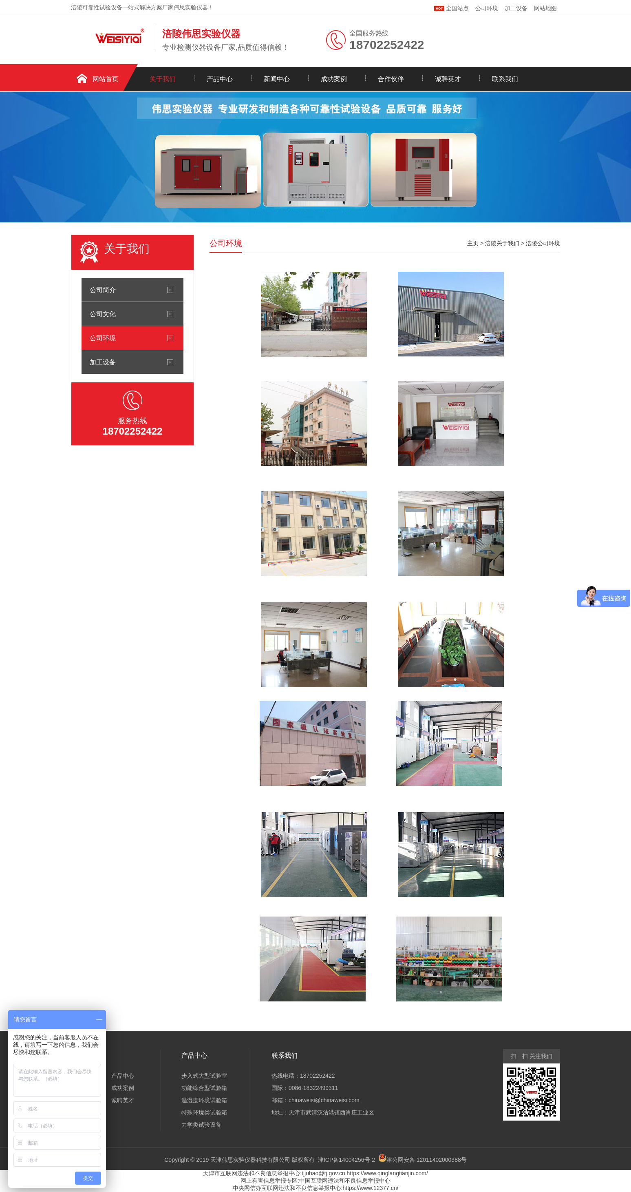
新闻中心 (277, 78)
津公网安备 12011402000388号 (426, 1159)
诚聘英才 (448, 78)
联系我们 (505, 78)
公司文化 (103, 313)
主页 (473, 243)
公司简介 (103, 289)
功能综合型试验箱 (204, 1088)
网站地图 (545, 8)
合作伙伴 (391, 78)
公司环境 (486, 8)
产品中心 (220, 78)
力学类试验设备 (201, 1124)
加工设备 (516, 8)
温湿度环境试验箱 (204, 1100)
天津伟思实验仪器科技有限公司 (250, 1159)
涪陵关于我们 (502, 243)
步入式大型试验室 (204, 1075)
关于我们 (163, 78)
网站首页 (106, 78)
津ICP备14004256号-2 (346, 1159)
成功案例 (334, 78)
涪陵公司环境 (543, 243)
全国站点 (451, 7)
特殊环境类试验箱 (204, 1112)
